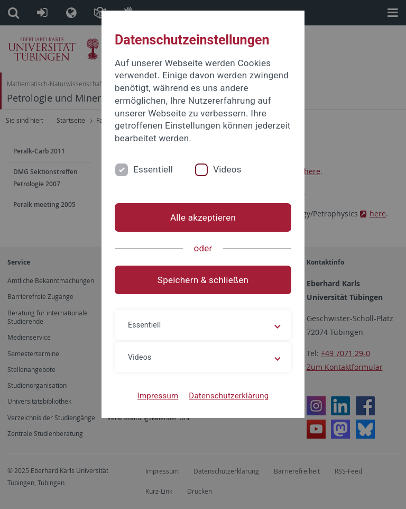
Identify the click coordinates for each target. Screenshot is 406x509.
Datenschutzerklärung (229, 396)
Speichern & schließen (203, 280)
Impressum (158, 396)
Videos (227, 169)
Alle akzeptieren (203, 217)
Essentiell (153, 169)
